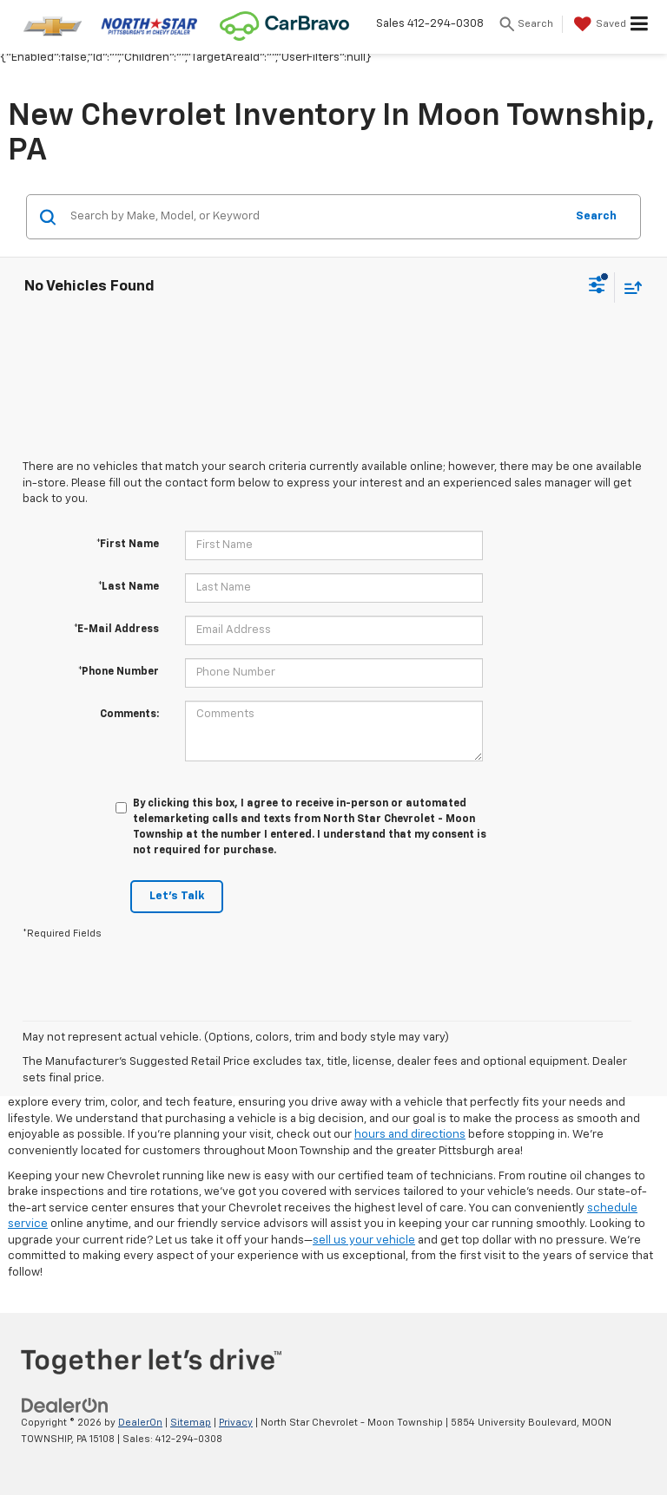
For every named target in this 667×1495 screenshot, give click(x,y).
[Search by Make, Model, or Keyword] (315, 217)
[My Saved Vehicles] (598, 24)
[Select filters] (597, 287)
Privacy (236, 1422)
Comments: (129, 714)
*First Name (127, 544)
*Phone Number (118, 672)
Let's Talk (176, 896)
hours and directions (410, 1134)
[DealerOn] (65, 1405)
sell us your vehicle (364, 1240)
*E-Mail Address (116, 629)
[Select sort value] (629, 287)
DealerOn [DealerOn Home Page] (140, 1422)
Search (596, 216)
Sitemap (190, 1422)
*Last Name (128, 587)
